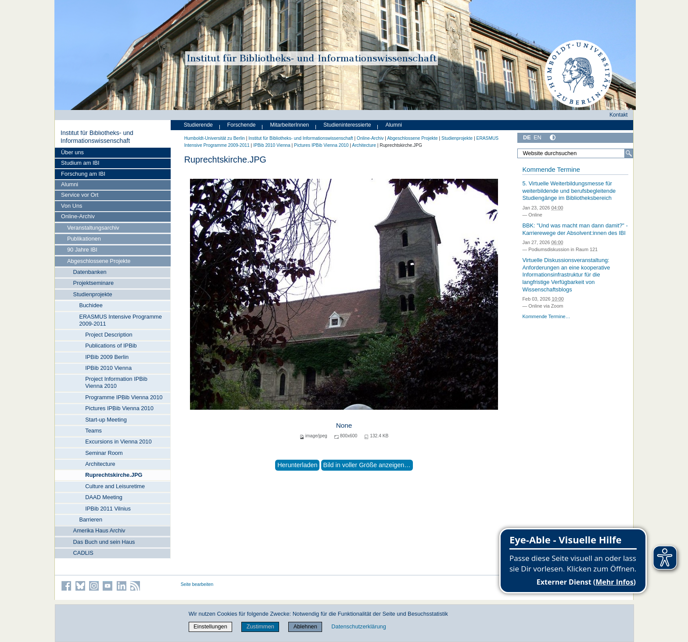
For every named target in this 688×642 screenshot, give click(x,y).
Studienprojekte (92, 294)
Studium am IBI (80, 163)
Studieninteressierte (347, 125)
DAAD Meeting (103, 497)
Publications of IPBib (110, 345)
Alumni (69, 184)
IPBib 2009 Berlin (107, 357)
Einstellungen (210, 626)
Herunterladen (297, 464)
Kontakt (618, 115)
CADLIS (83, 553)
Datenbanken (90, 272)
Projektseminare (93, 283)
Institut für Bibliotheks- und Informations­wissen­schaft (97, 136)
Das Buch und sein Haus (104, 542)
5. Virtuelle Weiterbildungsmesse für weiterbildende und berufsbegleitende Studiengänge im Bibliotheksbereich (569, 190)
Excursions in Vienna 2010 (118, 441)
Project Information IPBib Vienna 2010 (116, 382)
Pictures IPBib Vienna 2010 (119, 408)
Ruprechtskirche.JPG (113, 475)
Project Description (108, 334)
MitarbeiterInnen (289, 125)
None (344, 425)
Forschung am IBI (83, 173)
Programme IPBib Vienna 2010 (123, 397)
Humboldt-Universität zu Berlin (214, 138)
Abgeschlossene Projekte (98, 261)
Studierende (198, 125)
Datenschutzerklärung (358, 626)
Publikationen (84, 238)
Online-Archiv (78, 216)
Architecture (100, 464)
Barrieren (90, 519)
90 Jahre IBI (82, 249)
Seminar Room (103, 453)
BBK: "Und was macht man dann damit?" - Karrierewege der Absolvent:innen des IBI (574, 229)
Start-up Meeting (106, 419)
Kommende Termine (551, 169)
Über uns (72, 152)
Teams (93, 430)
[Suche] (628, 153)
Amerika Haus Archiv (99, 530)
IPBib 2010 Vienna (108, 368)
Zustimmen (260, 626)
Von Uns (71, 205)
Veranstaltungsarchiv (93, 227)
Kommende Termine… (546, 316)
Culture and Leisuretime (115, 486)
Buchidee (90, 305)
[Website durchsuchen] (575, 153)
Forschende (241, 125)
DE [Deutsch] (527, 137)
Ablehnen (305, 626)
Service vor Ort (79, 195)
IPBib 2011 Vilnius (108, 508)
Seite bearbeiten (197, 584)
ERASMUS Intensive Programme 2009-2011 (120, 320)
